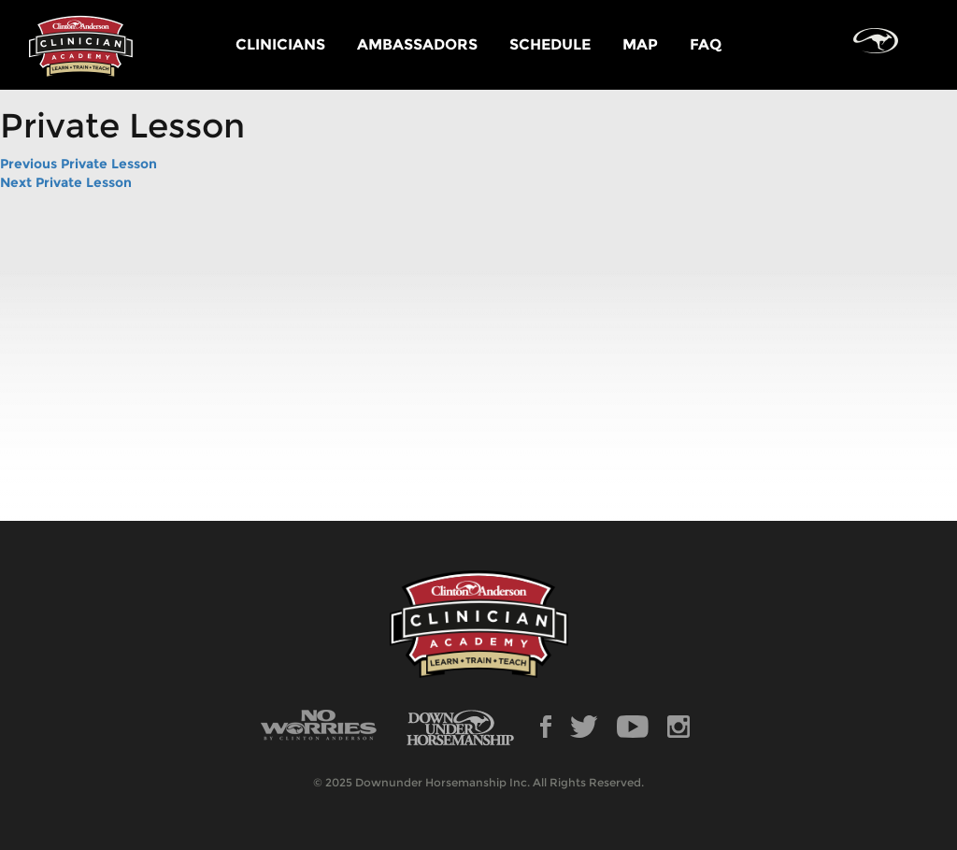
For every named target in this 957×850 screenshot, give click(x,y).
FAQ (705, 44)
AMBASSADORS (417, 44)
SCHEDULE (550, 44)
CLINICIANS (280, 44)
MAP (640, 44)
